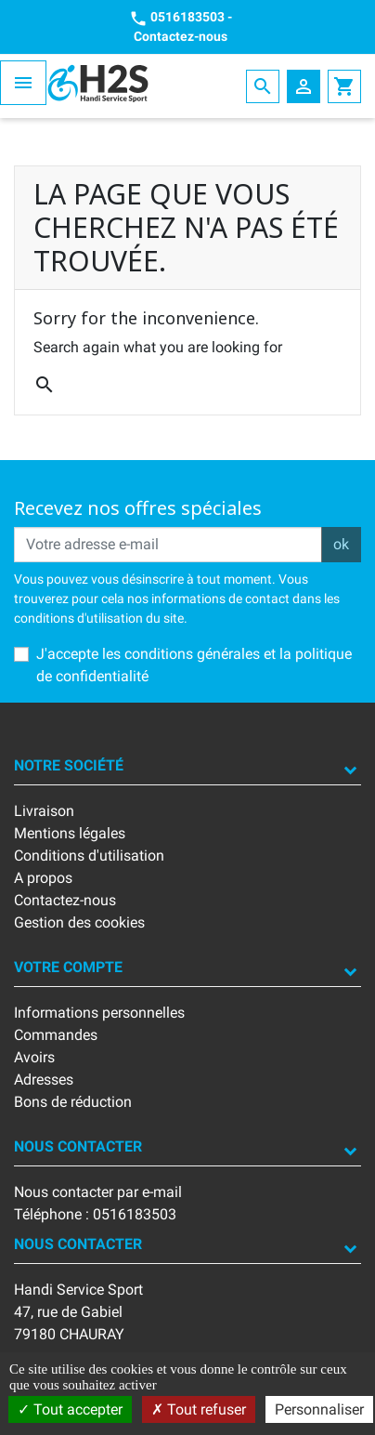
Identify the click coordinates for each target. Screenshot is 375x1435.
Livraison (44, 811)
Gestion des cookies (79, 922)
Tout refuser (198, 1409)
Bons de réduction (73, 1102)
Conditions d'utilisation (89, 855)
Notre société (68, 765)
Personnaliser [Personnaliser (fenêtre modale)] (319, 1409)
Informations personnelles (99, 1012)
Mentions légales (69, 833)
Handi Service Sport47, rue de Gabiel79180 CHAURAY (78, 1312)
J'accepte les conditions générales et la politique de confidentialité (194, 665)
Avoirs (34, 1057)
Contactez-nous (180, 36)
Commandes (55, 1035)
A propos (43, 878)
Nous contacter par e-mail (98, 1192)
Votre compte (68, 967)
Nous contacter (78, 1146)
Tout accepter (70, 1409)
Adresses (43, 1079)
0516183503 (187, 16)
